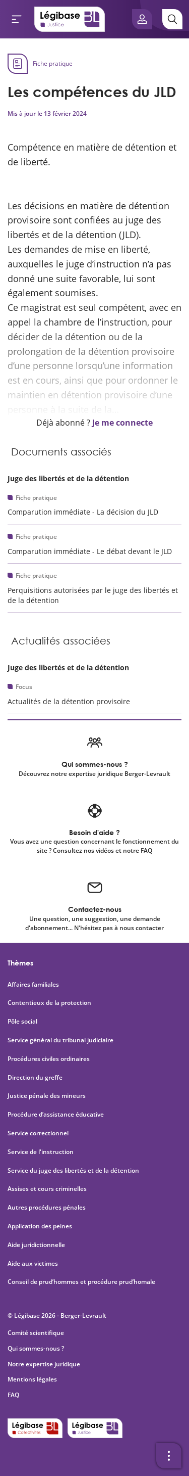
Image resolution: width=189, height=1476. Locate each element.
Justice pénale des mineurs (47, 1096)
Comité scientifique (36, 1332)
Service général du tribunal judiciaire (60, 1040)
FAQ (13, 1395)
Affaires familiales (33, 985)
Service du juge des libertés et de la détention (73, 1171)
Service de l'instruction (41, 1152)
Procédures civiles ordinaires (49, 1059)
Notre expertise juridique (44, 1364)
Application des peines (40, 1226)
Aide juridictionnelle (36, 1245)
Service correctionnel (38, 1133)
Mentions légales (32, 1379)
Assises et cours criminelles (47, 1189)
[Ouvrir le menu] (17, 19)
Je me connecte (122, 422)
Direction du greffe (35, 1078)
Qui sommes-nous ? (36, 1348)
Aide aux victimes (33, 1264)
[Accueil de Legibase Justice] (69, 19)
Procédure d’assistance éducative (56, 1115)
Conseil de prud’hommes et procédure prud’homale (82, 1282)
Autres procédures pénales (47, 1208)
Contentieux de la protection (49, 1003)
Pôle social (22, 1022)
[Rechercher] (172, 19)
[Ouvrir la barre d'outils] (168, 1455)
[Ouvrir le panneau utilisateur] (142, 19)
